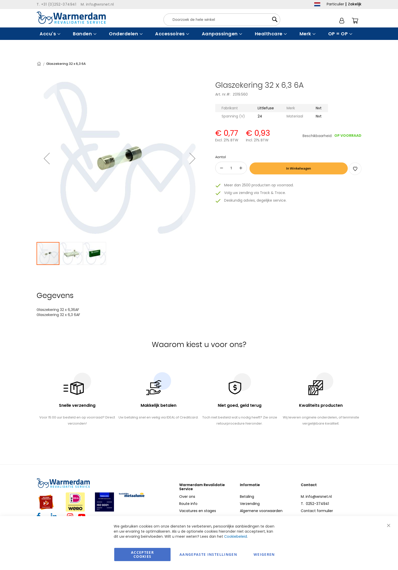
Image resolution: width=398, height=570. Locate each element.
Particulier (335, 4)
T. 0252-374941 (315, 503)
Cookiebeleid (235, 536)
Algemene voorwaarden (261, 510)
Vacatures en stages (197, 510)
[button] (47, 158)
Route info (188, 503)
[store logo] (71, 17)
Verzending (250, 503)
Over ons (187, 496)
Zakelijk (354, 4)
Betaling (247, 496)
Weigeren (264, 554)
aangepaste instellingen (208, 554)
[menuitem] (49, 33)
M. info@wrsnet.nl (316, 496)
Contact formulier (317, 510)
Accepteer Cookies (142, 554)
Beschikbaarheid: (317, 135)
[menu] (199, 33)
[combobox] (221, 19)
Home (39, 63)
